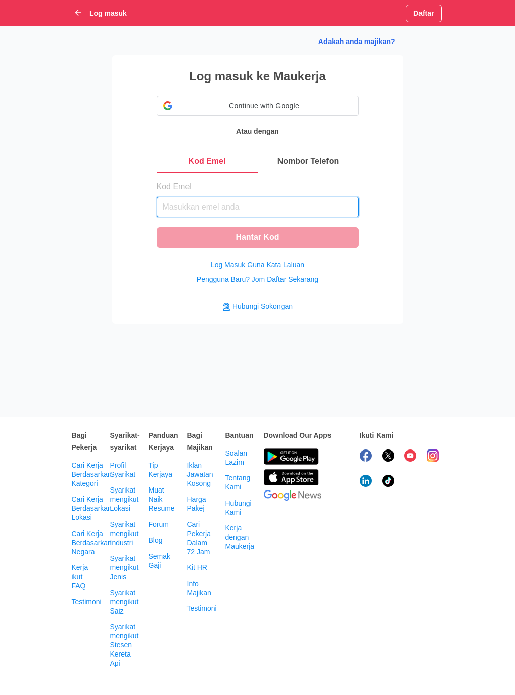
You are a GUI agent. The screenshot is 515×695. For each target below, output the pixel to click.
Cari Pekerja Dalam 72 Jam (199, 538)
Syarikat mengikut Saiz (124, 602)
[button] (258, 106)
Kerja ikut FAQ (80, 576)
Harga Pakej (196, 503)
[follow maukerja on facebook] (366, 457)
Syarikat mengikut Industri (124, 533)
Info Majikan (199, 588)
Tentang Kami (238, 482)
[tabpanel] (258, 210)
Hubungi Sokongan (257, 306)
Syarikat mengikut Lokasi (124, 499)
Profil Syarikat (123, 469)
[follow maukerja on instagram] (433, 457)
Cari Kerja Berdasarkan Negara (92, 542)
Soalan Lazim (236, 457)
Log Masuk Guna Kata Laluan (257, 265)
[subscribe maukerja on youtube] (410, 457)
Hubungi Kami (238, 507)
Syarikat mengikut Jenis (124, 567)
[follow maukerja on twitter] (388, 457)
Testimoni (87, 602)
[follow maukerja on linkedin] (366, 482)
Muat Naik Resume (162, 499)
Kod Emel (174, 186)
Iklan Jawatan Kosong (200, 474)
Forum (159, 524)
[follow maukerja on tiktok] (388, 482)
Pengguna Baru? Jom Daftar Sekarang (257, 279)
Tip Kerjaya (160, 469)
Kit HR (197, 567)
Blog (156, 540)
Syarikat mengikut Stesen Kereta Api (124, 645)
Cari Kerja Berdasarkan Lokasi (92, 508)
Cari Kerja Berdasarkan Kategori (92, 474)
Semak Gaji (160, 560)
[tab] (207, 161)
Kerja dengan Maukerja (240, 537)
